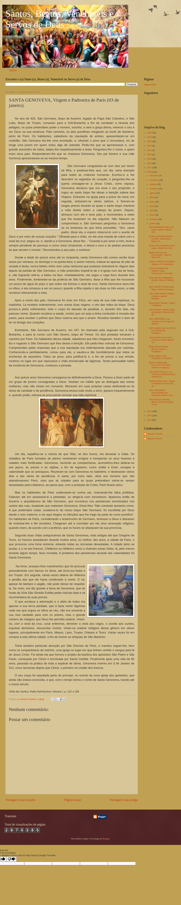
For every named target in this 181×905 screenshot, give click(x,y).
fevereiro (154, 219)
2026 (149, 132)
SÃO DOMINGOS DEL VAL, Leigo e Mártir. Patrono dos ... (161, 229)
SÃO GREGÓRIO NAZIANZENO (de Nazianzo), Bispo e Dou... (161, 392)
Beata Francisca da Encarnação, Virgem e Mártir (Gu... (160, 255)
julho (152, 197)
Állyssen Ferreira (154, 438)
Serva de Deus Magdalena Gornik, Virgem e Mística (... (161, 280)
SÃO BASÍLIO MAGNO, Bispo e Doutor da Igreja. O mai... (161, 402)
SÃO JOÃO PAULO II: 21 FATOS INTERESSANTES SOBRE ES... (162, 374)
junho (152, 202)
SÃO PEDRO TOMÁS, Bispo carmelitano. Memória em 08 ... (162, 312)
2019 (149, 159)
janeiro (153, 223)
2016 (149, 172)
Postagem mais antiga (124, 800)
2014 (149, 415)
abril (152, 210)
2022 (149, 146)
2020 (149, 154)
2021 (149, 150)
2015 (149, 411)
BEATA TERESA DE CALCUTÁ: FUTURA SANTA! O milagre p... (160, 365)
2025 (149, 137)
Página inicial (72, 800)
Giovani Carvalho (155, 434)
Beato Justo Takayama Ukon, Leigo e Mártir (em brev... (162, 246)
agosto (153, 193)
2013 (149, 420)
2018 (149, 163)
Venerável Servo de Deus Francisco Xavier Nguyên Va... (161, 340)
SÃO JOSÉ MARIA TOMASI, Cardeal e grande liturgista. (162, 296)
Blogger (106, 839)
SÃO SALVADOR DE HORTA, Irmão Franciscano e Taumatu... (161, 270)
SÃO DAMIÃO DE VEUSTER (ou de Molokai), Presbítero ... (162, 330)
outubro (153, 184)
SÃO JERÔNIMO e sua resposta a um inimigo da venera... (161, 321)
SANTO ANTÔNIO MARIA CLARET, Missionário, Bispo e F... (161, 238)
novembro (154, 180)
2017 (149, 167)
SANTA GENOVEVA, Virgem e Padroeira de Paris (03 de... (162, 383)
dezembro (154, 175)
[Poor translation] (11, 859)
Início (13, 70)
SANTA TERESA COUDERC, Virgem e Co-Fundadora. (162, 262)
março (153, 215)
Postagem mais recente (20, 800)
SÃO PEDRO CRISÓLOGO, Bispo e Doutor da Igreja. (162, 288)
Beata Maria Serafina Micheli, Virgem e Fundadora (158, 349)
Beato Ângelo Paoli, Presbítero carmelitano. (160, 357)
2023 (149, 141)
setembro (154, 188)
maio (152, 206)
